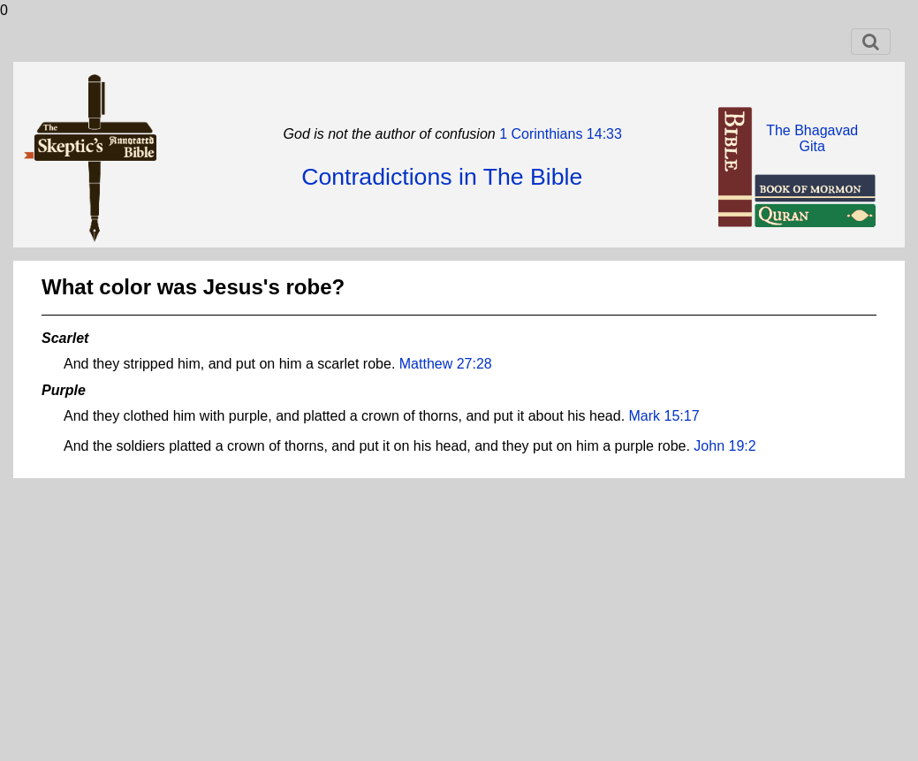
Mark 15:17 (664, 415)
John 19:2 (724, 445)
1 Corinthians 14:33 (559, 133)
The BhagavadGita (812, 138)
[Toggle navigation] (871, 41)
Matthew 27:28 (445, 363)
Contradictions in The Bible (441, 177)
